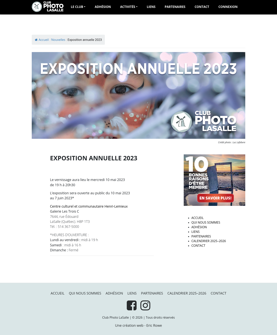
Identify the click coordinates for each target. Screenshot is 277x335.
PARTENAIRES (175, 7)
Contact (202, 7)
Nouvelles (58, 40)
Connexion (228, 7)
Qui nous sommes (205, 222)
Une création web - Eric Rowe (138, 325)
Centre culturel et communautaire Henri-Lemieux (89, 206)
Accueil (42, 40)
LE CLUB (77, 7)
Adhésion (199, 227)
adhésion (103, 7)
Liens (151, 7)
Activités (127, 7)
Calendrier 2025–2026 (208, 241)
